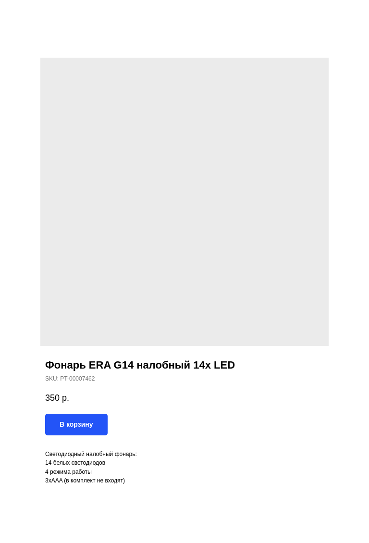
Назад (25, 14)
